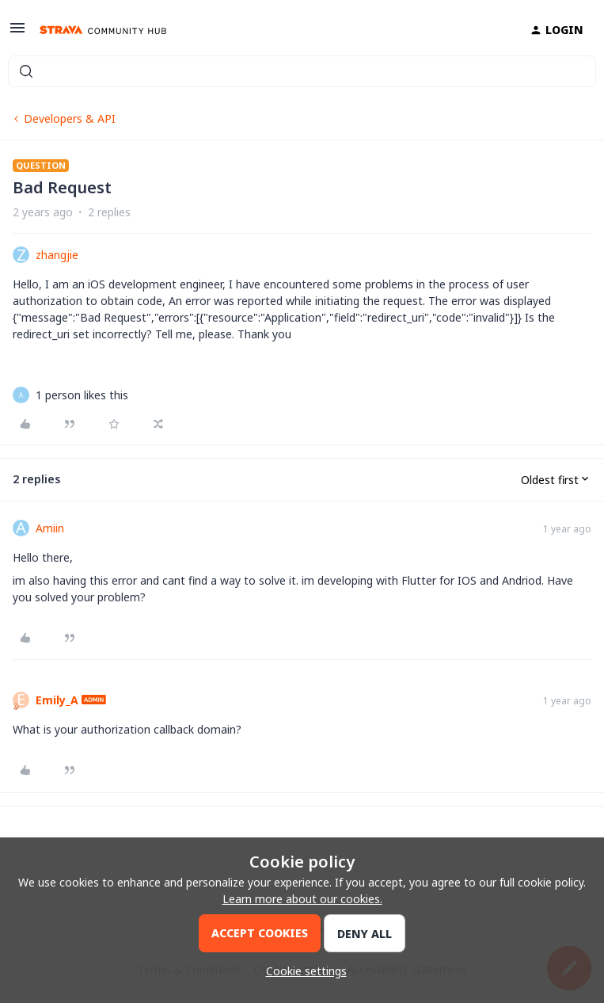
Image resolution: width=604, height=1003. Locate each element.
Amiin (50, 528)
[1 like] (82, 395)
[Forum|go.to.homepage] (103, 30)
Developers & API (70, 118)
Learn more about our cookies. (302, 898)
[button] (17, 32)
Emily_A (57, 699)
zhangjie (57, 254)
